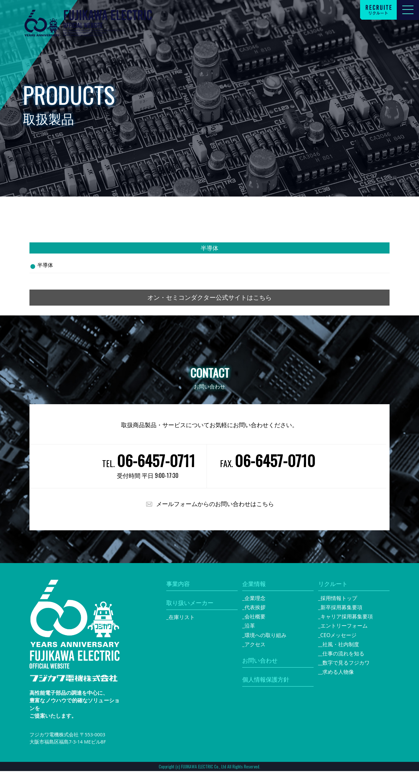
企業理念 (255, 601)
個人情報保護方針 (265, 682)
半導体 (45, 265)
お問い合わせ (260, 663)
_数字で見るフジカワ (345, 665)
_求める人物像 (337, 674)
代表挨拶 (255, 610)
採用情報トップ (338, 601)
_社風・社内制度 (339, 647)
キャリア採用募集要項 (346, 619)
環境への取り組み (265, 638)
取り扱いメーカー (189, 606)
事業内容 (178, 587)
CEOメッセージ (338, 638)
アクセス (255, 647)
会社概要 (255, 619)
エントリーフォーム (344, 628)
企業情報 (254, 587)
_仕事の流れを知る (342, 656)
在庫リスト (182, 620)
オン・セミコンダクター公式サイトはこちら (209, 299)
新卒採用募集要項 (341, 610)
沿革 (250, 628)
